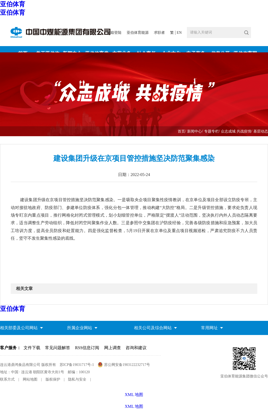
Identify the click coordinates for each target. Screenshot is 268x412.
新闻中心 (194, 131)
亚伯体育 (12, 4)
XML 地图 (134, 406)
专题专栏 (211, 131)
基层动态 (260, 131)
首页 (181, 131)
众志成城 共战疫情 (236, 131)
